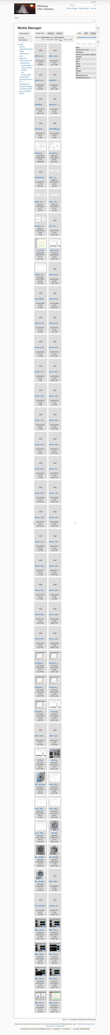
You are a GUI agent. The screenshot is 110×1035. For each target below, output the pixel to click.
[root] (21, 44)
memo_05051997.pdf (57, 420)
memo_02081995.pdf (43, 396)
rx (23, 72)
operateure (25, 77)
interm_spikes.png (42, 275)
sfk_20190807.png (42, 881)
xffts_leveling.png (42, 1003)
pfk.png (54, 760)
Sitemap (93, 8)
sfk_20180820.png (56, 857)
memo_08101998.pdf (43, 469)
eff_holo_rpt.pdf (55, 226)
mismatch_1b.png (56, 663)
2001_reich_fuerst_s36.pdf (59, 56)
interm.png (54, 250)
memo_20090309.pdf (57, 566)
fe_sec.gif (40, 250)
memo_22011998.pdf (57, 590)
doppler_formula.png (43, 226)
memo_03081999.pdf (57, 396)
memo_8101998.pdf (42, 493)
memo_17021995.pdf (57, 517)
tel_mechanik (26, 91)
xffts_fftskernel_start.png (45, 979)
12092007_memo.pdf (57, 80)
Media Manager (84, 8)
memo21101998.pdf (56, 299)
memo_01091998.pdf (43, 347)
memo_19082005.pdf (57, 542)
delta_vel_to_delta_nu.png (45, 202)
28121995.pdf (54, 129)
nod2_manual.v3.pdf (57, 736)
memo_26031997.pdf (57, 614)
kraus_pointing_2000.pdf (59, 275)
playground (25, 84)
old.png (40, 760)
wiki (22, 93)
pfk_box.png (40, 784)
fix (22, 56)
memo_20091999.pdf (43, 590)
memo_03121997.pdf (43, 420)
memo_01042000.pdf (57, 323)
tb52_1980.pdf (54, 881)
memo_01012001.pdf (43, 323)
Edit (86, 33)
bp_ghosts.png (55, 153)
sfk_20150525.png (42, 857)
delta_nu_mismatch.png (58, 177)
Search (95, 5)
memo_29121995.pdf (57, 639)
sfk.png (54, 833)
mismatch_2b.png (56, 687)
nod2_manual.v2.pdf (43, 736)
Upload (50, 33)
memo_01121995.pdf (57, 372)
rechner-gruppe (27, 86)
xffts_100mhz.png (42, 930)
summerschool (26, 89)
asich (23, 47)
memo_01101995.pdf (43, 372)
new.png (54, 712)
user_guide (27, 75)
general (24, 58)
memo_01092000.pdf (57, 347)
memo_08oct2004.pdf (57, 444)
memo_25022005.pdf (43, 614)
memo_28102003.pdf (43, 639)
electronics (25, 54)
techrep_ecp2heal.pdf (57, 906)
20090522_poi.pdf (42, 105)
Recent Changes (72, 8)
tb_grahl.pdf (40, 906)
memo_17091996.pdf (43, 542)
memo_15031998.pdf (43, 517)
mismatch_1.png (41, 663)
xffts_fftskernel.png (56, 954)
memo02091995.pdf (42, 299)
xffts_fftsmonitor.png (57, 979)
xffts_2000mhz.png (42, 954)
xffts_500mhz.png (56, 930)
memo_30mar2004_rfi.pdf (59, 469)
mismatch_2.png (41, 687)
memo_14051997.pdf (57, 493)
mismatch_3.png (41, 712)
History (93, 33)
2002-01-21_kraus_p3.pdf (45, 80)
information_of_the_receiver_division (27, 67)
